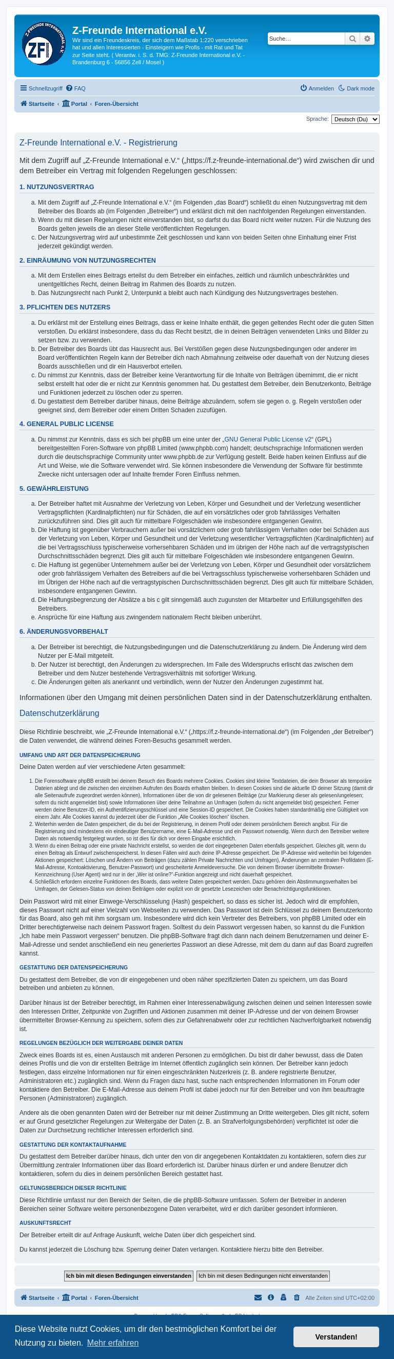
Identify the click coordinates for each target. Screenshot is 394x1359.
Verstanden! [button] (337, 1337)
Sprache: (317, 119)
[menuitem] (75, 88)
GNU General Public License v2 (268, 439)
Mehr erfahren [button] (113, 1342)
